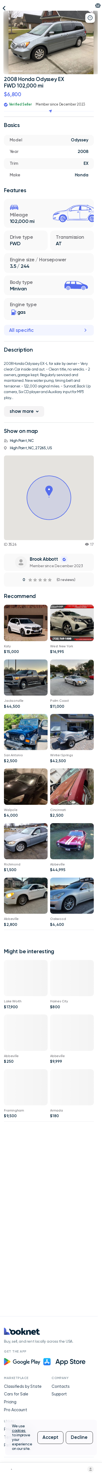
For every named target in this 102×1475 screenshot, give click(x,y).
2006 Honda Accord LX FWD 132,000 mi (17, 856)
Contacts (61, 1386)
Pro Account (15, 1410)
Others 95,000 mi (65, 852)
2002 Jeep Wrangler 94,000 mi (19, 793)
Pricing (10, 1402)
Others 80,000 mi (65, 915)
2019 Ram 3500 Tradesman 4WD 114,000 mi (19, 729)
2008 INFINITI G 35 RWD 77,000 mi (66, 976)
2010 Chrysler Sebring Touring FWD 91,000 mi (18, 979)
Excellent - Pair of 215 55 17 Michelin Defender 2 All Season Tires (65, 1217)
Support (59, 1394)
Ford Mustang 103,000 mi (62, 790)
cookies (19, 1430)
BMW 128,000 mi (18, 915)
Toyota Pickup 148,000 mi (17, 1212)
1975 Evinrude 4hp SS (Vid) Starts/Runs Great (20, 1153)
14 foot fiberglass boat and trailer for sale (65, 1087)
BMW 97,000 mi (17, 661)
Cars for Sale (16, 1394)
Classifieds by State (23, 1386)
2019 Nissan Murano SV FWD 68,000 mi (64, 665)
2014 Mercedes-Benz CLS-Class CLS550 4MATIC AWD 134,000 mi (18, 1090)
